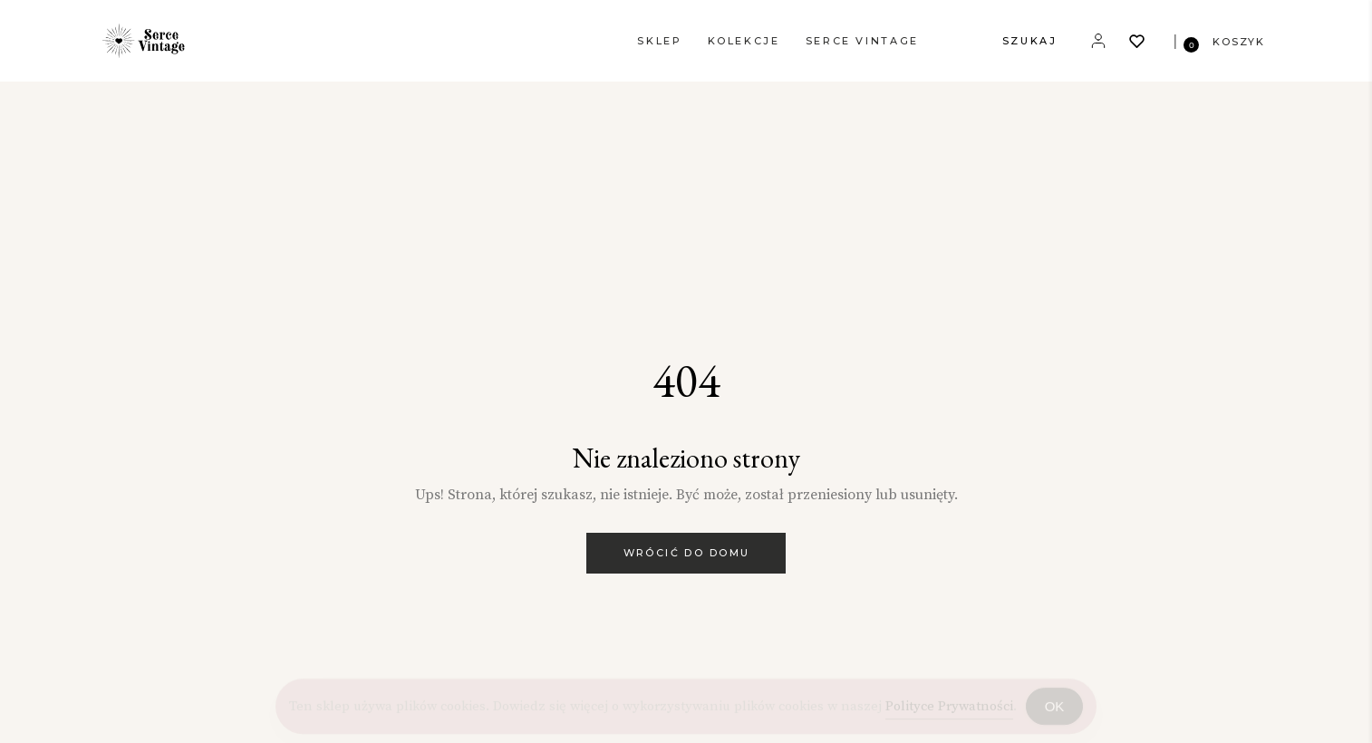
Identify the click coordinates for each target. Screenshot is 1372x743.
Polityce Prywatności (949, 708)
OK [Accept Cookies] (1055, 708)
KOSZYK (1239, 41)
